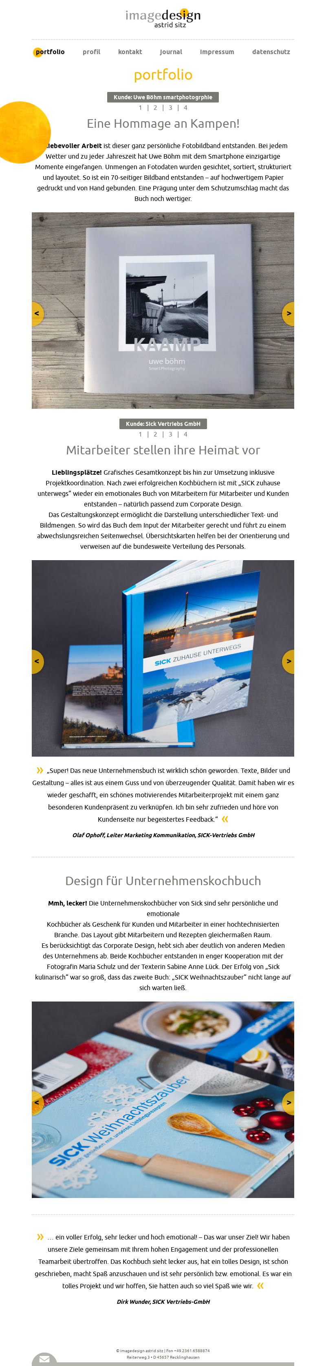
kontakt (130, 52)
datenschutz (271, 52)
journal (171, 52)
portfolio (50, 52)
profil (91, 52)
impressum (217, 52)
